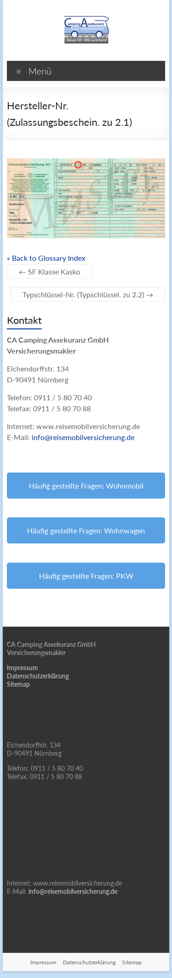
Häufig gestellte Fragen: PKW (86, 575)
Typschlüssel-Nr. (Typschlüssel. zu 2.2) (87, 294)
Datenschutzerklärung (38, 676)
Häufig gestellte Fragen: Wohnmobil (86, 485)
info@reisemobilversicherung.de (83, 437)
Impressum (22, 668)
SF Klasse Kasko (49, 271)
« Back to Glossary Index (46, 257)
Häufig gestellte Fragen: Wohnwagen (86, 530)
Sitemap (18, 684)
